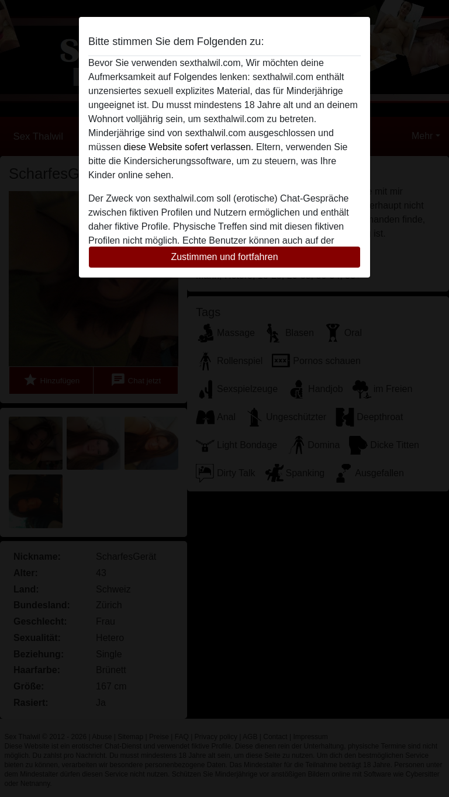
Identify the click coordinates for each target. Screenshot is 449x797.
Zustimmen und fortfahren (224, 257)
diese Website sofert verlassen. (188, 147)
